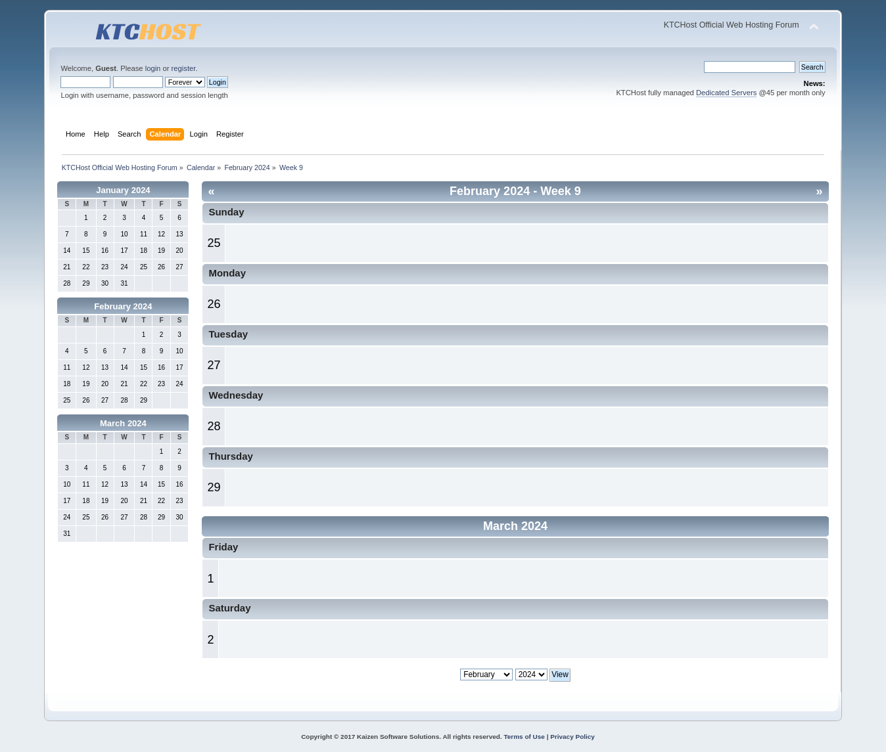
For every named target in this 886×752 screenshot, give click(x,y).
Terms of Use (523, 736)
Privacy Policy (572, 736)
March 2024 (123, 423)
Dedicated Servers (726, 93)
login (153, 68)
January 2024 (123, 190)
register (184, 68)
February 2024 (123, 306)
